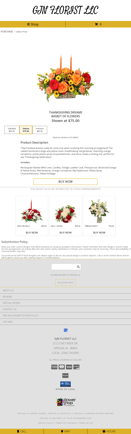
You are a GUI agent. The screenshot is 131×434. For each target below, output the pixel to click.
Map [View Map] (65, 431)
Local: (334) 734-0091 (65, 353)
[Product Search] (66, 267)
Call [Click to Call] (21, 431)
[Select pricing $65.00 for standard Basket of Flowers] (11, 130)
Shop (32, 24)
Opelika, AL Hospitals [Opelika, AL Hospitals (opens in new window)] (59, 413)
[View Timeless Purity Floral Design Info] (99, 210)
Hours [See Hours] (109, 431)
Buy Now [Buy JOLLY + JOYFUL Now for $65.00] (65, 232)
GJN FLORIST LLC (65, 10)
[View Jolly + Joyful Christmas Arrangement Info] (65, 210)
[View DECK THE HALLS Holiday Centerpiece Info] (31, 210)
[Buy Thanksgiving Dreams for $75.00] (65, 181)
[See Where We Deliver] (65, 282)
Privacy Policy (46, 423)
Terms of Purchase (66, 423)
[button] (65, 384)
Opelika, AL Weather (50, 418)
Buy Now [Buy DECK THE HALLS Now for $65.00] (32, 232)
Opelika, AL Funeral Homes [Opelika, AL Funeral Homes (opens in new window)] (31, 413)
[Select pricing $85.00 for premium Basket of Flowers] (40, 130)
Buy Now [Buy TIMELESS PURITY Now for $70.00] (99, 232)
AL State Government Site (77, 418)
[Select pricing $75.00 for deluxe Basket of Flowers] (26, 130)
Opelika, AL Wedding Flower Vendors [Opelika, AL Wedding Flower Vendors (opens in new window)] (94, 413)
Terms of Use (86, 423)
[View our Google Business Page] (65, 331)
